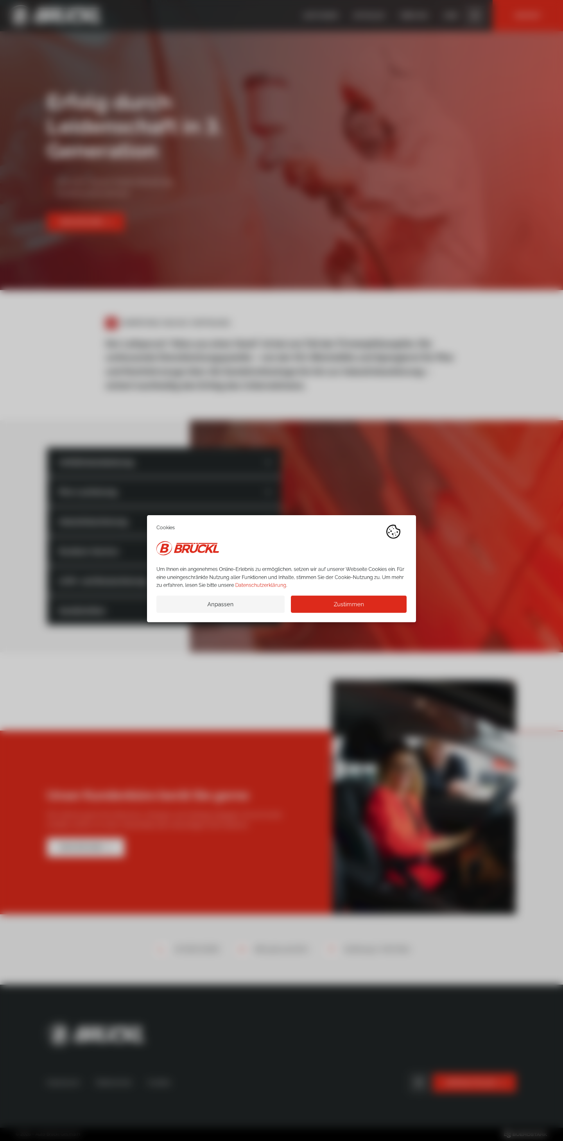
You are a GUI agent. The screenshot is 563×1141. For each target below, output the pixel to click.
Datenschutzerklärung (260, 587)
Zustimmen (348, 606)
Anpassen (220, 606)
